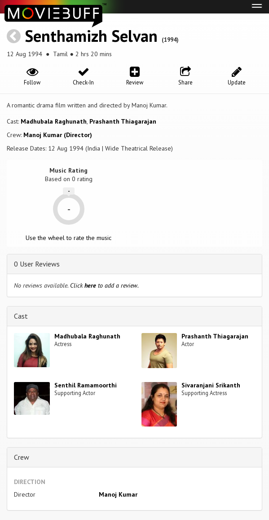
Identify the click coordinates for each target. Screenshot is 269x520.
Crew (21, 457)
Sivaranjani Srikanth (210, 385)
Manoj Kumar (118, 494)
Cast (21, 315)
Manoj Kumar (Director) (57, 135)
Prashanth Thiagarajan (122, 121)
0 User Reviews (37, 263)
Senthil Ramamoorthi (85, 385)
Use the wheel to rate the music (68, 238)
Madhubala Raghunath (54, 121)
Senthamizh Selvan (91, 35)
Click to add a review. (104, 285)
